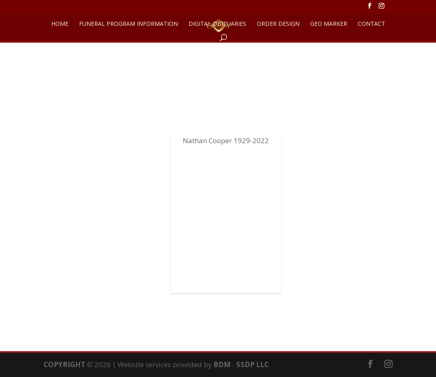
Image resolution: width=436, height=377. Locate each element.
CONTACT (371, 24)
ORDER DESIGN (278, 24)
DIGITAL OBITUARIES (217, 24)
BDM (222, 364)
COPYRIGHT (64, 364)
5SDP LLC (252, 364)
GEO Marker (328, 24)
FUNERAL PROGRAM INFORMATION (128, 24)
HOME (59, 24)
